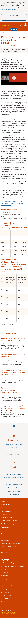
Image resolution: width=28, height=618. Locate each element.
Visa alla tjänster (14, 494)
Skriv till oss (14, 447)
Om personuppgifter (6, 598)
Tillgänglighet (5, 592)
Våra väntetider (14, 451)
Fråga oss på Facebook (16, 454)
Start (2, 32)
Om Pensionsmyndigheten (9, 524)
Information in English (7, 585)
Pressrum (18, 32)
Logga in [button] (14, 29)
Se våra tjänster (6, 514)
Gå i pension (5, 508)
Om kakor (4, 601)
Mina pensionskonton (14, 488)
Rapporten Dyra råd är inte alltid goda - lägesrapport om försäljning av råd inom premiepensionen (12, 203)
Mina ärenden (14, 481)
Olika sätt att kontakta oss (14, 444)
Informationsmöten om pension (11, 543)
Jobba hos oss (5, 540)
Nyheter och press (9, 32)
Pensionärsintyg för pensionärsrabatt (14, 477)
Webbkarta (4, 605)
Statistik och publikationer (9, 520)
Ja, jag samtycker (14, 15)
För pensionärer (6, 511)
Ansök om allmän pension (14, 484)
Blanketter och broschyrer (9, 550)
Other (6, 589)
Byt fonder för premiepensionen (14, 474)
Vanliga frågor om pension (9, 546)
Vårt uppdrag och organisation (10, 537)
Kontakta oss (5, 527)
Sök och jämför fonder (14, 491)
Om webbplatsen (6, 595)
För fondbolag (5, 553)
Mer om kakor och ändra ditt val (9, 9)
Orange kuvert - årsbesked (14, 471)
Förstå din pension (7, 504)
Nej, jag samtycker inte (14, 18)
